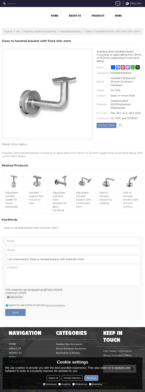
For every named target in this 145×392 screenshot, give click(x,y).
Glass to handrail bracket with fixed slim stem (31, 227)
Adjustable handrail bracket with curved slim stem (83, 199)
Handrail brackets (70, 31)
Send (15, 312)
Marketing (95, 384)
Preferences (79, 384)
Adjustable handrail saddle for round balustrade (11, 199)
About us (75, 15)
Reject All (53, 378)
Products (98, 15)
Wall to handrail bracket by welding (106, 198)
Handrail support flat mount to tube (36, 198)
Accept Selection (72, 378)
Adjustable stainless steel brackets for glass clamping (59, 201)
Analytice (64, 384)
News (118, 15)
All (17, 31)
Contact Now (106, 125)
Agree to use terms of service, (35, 305)
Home (8, 31)
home (54, 15)
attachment (14, 297)
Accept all (91, 378)
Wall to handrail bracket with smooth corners (130, 199)
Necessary (50, 384)
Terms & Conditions (55, 305)
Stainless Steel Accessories (39, 31)
